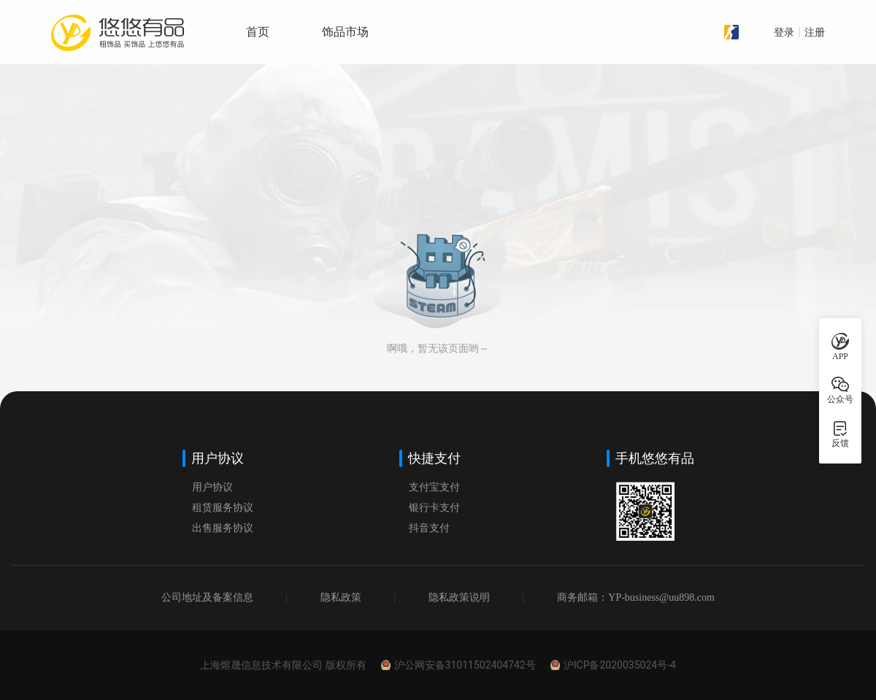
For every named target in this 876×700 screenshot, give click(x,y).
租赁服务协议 (222, 507)
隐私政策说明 (459, 597)
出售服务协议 (222, 528)
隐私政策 (340, 597)
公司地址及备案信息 (207, 597)
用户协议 (212, 487)
